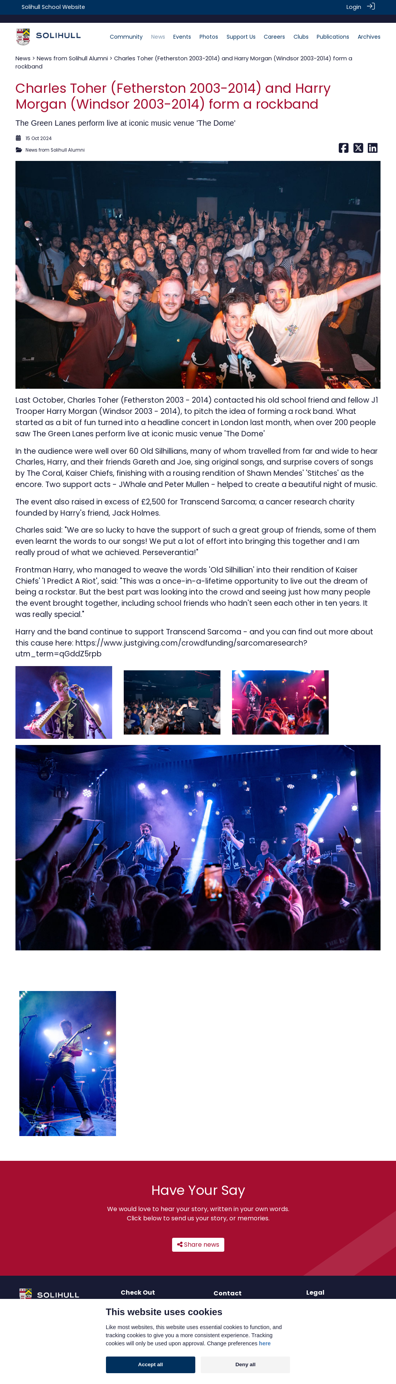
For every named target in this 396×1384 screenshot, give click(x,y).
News (23, 50)
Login (353, 7)
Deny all (246, 1364)
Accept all (150, 1364)
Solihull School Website (53, 7)
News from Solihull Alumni (72, 50)
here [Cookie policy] (265, 1343)
